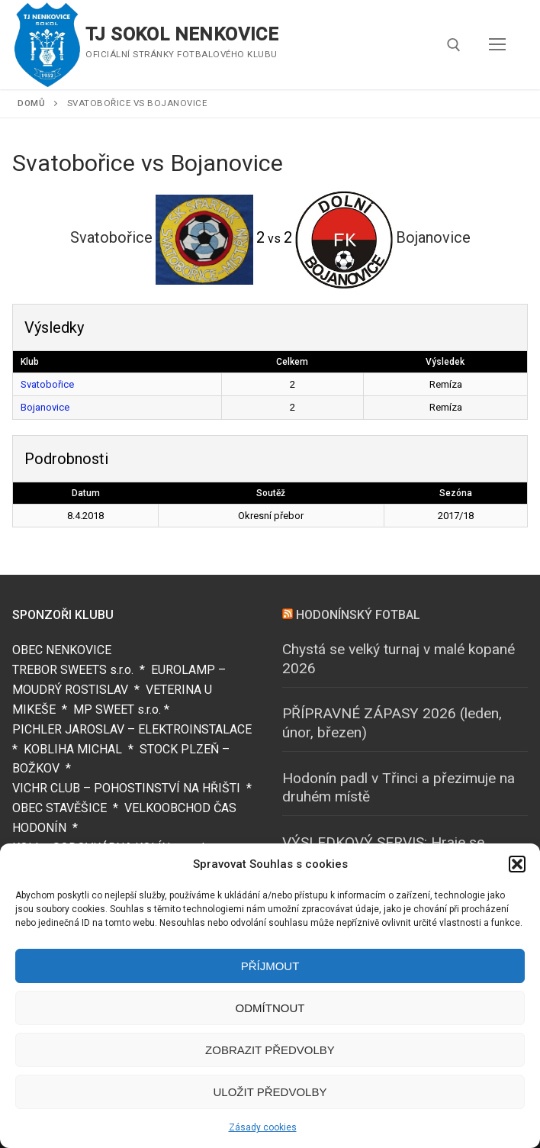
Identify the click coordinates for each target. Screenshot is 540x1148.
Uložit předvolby (270, 1091)
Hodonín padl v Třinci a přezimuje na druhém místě (398, 787)
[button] (517, 864)
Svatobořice (47, 384)
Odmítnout (270, 1007)
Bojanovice (45, 407)
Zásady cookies (263, 1127)
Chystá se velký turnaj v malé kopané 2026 (398, 658)
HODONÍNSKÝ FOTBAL (358, 615)
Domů (31, 103)
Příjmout (270, 965)
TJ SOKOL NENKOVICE (181, 34)
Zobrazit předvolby (270, 1049)
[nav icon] (497, 45)
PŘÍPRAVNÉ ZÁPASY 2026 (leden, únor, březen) (392, 723)
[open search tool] (454, 45)
